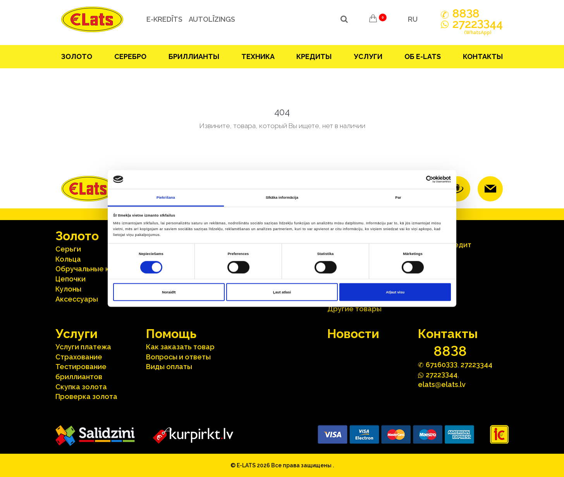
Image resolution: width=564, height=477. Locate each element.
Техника (258, 56)
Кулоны (68, 289)
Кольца (68, 259)
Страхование (78, 357)
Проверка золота (86, 396)
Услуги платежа (83, 347)
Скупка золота (81, 387)
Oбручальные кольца (93, 269)
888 (466, 13)
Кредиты (314, 56)
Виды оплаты (169, 367)
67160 (441, 364)
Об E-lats (422, 56)
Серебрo (130, 56)
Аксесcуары (76, 299)
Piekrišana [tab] (165, 197)
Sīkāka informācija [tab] (282, 197)
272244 (477, 28)
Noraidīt (168, 292)
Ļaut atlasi (282, 292)
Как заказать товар (180, 347)
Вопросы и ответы (178, 357)
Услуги (368, 56)
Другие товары (354, 309)
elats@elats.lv (442, 384)
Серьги (68, 249)
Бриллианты (194, 56)
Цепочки (70, 279)
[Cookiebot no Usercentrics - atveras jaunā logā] (417, 179)
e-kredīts (164, 19)
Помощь (171, 333)
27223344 (476, 365)
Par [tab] (398, 197)
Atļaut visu (395, 292)
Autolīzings (212, 19)
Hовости (353, 333)
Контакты (483, 56)
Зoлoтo (76, 56)
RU (413, 19)
